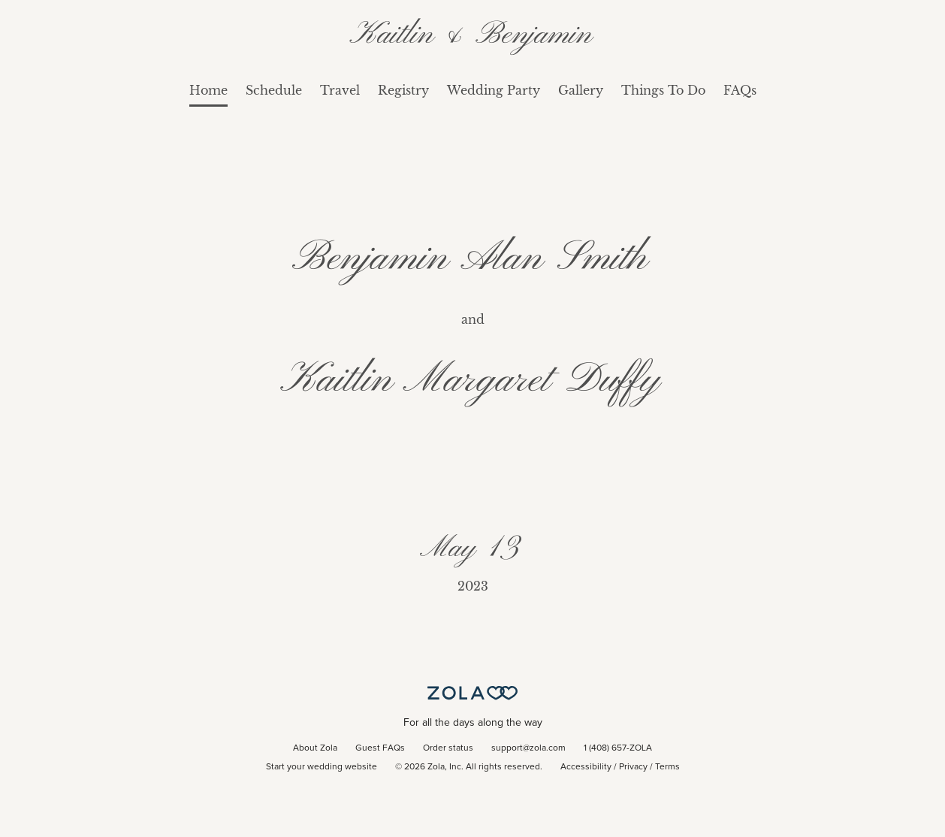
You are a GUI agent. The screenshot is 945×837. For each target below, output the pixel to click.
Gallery (580, 90)
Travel (340, 90)
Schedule (274, 90)
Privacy (633, 767)
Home (208, 90)
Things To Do (663, 90)
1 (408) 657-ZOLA (618, 748)
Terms (667, 767)
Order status (448, 748)
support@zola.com (528, 748)
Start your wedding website (321, 767)
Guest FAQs (380, 748)
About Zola (315, 748)
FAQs (739, 90)
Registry (403, 90)
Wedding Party (493, 90)
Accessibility (585, 767)
